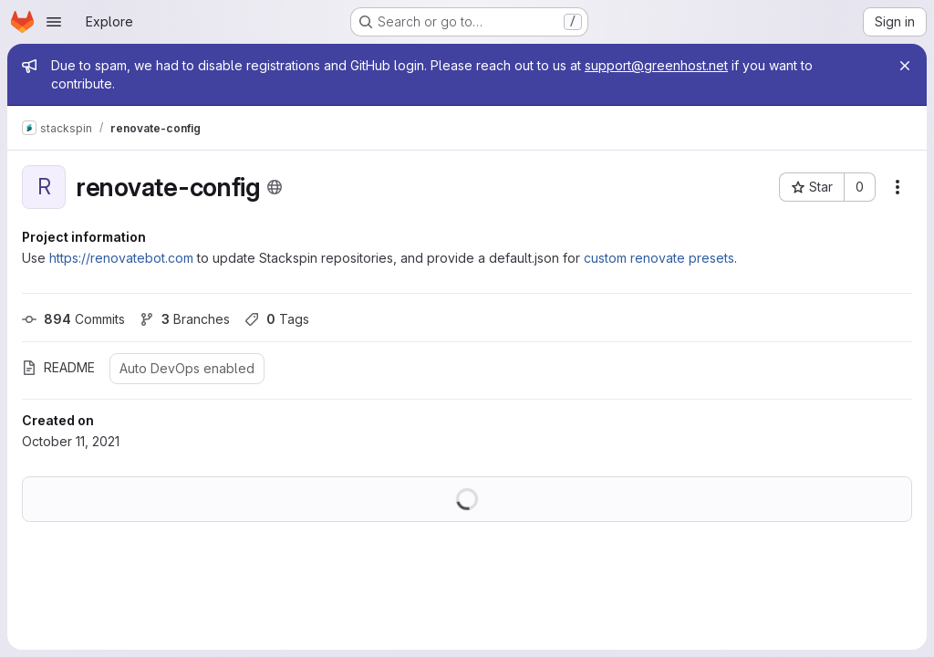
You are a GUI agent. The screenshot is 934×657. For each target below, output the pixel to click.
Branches (185, 319)
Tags (276, 319)
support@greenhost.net (656, 65)
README (58, 367)
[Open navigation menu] (53, 21)
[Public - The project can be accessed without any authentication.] (274, 187)
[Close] (905, 66)
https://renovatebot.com (121, 258)
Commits (73, 319)
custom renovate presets (659, 258)
